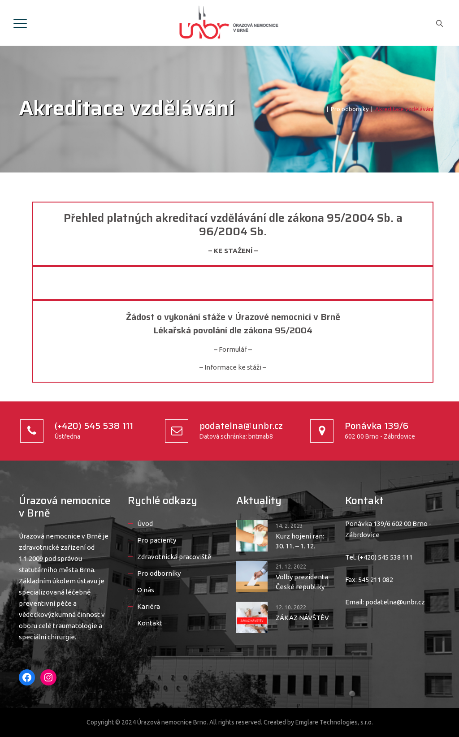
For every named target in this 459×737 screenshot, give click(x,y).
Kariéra (148, 606)
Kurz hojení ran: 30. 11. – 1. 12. (300, 541)
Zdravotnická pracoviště (174, 556)
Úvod (145, 523)
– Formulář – (233, 349)
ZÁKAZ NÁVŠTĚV (302, 617)
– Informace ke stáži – (232, 367)
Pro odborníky (159, 573)
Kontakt (149, 623)
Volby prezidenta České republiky (302, 581)
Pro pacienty (156, 540)
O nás (145, 590)
